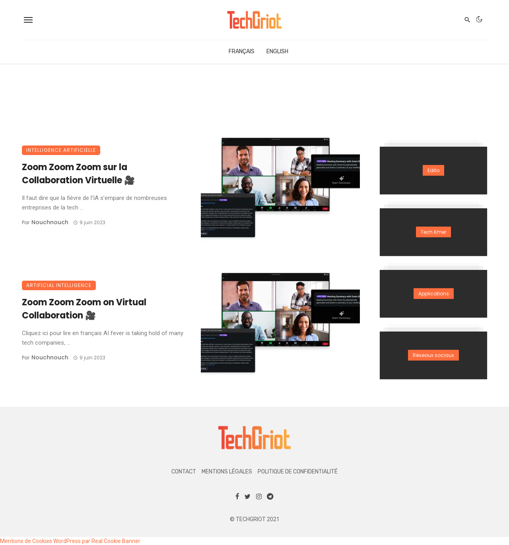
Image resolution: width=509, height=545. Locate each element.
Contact (183, 471)
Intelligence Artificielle (61, 150)
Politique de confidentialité (298, 471)
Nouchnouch (49, 222)
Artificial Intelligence (58, 285)
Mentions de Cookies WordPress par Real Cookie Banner (70, 541)
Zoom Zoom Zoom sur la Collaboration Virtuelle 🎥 (78, 173)
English (277, 51)
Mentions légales (227, 471)
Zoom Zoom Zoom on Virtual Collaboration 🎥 (84, 309)
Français (241, 51)
